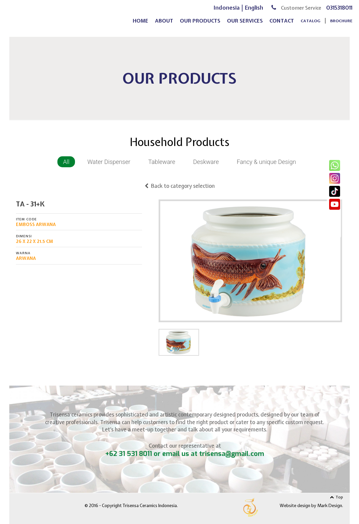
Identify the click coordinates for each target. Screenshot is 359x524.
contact (281, 25)
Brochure (341, 25)
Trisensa (67, 17)
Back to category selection (180, 185)
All (66, 161)
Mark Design (329, 505)
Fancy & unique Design (266, 161)
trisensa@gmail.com (231, 453)
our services (245, 25)
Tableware (161, 161)
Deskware (206, 161)
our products (200, 25)
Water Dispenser (108, 161)
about (164, 25)
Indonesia (227, 12)
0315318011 (339, 12)
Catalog (311, 25)
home (140, 25)
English (254, 12)
